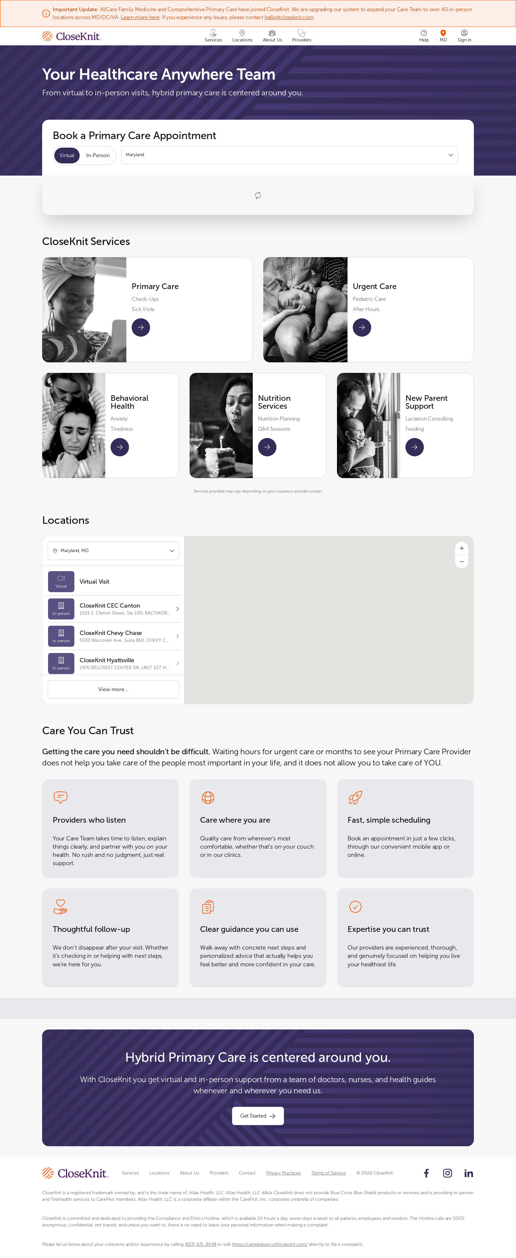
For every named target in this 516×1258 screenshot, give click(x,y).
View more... (113, 689)
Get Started (258, 1116)
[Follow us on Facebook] (426, 1173)
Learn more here (140, 17)
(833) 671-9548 (200, 1244)
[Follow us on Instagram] (447, 1173)
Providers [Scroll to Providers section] (219, 1173)
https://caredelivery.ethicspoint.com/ (270, 1244)
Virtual (67, 155)
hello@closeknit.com (289, 17)
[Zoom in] (461, 548)
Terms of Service (328, 1173)
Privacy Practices (283, 1173)
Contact (247, 1173)
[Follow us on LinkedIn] (468, 1173)
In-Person (98, 155)
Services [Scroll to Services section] (130, 1173)
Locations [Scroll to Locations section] (159, 1173)
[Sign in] (464, 36)
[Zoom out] (461, 561)
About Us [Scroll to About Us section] (189, 1173)
